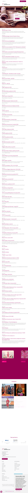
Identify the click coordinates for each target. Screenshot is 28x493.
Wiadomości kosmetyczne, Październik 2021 (10, 105)
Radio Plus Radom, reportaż (7, 223)
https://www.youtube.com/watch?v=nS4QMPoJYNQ (8, 271)
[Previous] (2, 441)
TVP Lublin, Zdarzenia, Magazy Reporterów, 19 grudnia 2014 (14, 298)
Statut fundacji (3, 465)
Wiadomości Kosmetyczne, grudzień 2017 (10, 174)
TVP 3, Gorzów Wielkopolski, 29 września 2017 (11, 192)
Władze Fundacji (4, 471)
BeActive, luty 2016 (6, 261)
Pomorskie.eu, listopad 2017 (7, 187)
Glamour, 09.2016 (5, 252)
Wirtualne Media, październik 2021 (9, 91)
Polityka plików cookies (4, 480)
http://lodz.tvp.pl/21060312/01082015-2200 (7, 288)
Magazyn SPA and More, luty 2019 (8, 146)
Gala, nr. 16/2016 (5, 249)
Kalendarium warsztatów (17, 464)
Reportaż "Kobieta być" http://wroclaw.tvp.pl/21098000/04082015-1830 (11, 284)
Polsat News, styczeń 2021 (7, 114)
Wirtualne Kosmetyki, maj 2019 (8, 141)
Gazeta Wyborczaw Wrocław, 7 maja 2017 (10, 206)
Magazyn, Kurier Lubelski (7, 307)
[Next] (25, 441)
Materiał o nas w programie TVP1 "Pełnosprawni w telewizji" (14, 46)
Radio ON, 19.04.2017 (6, 211)
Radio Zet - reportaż (6, 83)
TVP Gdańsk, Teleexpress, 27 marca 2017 (10, 232)
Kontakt (3, 475)
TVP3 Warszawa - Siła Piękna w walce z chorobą (11, 73)
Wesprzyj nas (23, 1)
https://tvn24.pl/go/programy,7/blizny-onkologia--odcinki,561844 (10, 111)
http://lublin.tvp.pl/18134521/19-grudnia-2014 (8, 299)
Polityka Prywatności (4, 476)
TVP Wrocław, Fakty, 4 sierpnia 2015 (9, 283)
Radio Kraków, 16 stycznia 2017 (8, 240)
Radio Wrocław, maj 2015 (7, 290)
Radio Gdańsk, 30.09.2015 (7, 274)
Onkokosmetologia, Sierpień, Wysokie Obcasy (11, 36)
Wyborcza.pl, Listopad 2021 (7, 96)
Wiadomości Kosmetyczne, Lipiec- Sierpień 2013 (11, 319)
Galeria (3, 467)
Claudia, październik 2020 (7, 133)
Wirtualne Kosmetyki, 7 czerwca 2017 (9, 219)
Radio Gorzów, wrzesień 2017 (7, 179)
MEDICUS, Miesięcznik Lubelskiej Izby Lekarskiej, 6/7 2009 (13, 332)
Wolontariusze (3, 466)
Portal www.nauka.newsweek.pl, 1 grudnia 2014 (11, 302)
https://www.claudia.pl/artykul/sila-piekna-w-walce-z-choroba (10, 134)
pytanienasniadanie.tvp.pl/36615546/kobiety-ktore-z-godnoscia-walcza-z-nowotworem (13, 166)
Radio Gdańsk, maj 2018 (6, 160)
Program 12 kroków (17, 466)
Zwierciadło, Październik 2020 (8, 129)
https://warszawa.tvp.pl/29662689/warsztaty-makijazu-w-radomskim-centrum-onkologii (13, 216)
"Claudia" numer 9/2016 (6, 255)
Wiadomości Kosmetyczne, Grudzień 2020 (10, 124)
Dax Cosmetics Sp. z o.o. (22, 442)
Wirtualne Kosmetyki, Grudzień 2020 (9, 119)
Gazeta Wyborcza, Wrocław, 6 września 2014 (10, 312)
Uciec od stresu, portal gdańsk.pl (8, 41)
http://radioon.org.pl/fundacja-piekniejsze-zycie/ (8, 212)
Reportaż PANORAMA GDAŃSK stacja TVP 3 (10, 56)
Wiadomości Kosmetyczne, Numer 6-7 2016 (10, 257)
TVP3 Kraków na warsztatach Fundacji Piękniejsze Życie (13, 51)
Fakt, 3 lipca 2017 (5, 201)
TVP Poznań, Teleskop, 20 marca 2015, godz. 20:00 (11, 294)
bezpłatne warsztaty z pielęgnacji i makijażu (10, 484)
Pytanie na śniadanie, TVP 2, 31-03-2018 (10, 165)
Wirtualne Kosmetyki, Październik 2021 (9, 100)
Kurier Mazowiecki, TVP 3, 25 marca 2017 (10, 227)
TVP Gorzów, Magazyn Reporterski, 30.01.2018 (11, 169)
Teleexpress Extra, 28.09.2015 (8, 279)
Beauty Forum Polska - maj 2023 (8, 78)
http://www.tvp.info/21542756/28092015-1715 (8, 280)
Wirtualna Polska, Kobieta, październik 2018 (10, 150)
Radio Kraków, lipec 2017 (7, 196)
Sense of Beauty (5, 327)
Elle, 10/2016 (4, 246)
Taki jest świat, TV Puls (6, 30)
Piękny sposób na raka (4, 484)
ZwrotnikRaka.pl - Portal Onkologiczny (9, 322)
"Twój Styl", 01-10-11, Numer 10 (8, 335)
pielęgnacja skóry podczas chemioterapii (7, 485)
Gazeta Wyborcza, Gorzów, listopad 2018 (10, 155)
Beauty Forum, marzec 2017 (7, 237)
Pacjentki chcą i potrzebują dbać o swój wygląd (8, 84)
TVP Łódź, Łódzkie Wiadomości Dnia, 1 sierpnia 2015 (12, 287)
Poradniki (16, 467)
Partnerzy (3, 464)
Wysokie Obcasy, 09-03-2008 (7, 316)
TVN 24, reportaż (5, 110)
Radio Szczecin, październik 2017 (8, 183)
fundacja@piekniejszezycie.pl (5, 454)
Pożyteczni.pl (4, 67)
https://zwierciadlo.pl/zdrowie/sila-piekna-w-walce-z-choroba (10, 130)
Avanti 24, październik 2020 (7, 137)
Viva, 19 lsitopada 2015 (6, 265)
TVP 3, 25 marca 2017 (6, 215)
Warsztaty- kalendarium (17, 465)
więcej (17, 18)
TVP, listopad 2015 (5, 270)
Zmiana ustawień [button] (18, 490)
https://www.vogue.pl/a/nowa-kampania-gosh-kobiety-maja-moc (10, 88)
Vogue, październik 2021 (7, 87)
